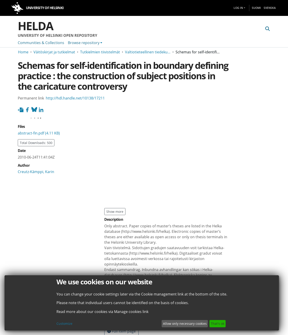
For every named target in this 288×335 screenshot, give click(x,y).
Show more (114, 211)
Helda (35, 26)
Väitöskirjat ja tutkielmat (54, 52)
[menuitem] (85, 42)
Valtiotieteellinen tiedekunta (148, 52)
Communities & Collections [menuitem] (41, 42)
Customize (64, 323)
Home (23, 52)
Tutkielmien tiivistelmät (100, 52)
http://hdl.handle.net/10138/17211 (75, 98)
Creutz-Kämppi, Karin (36, 171)
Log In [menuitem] (238, 8)
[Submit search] (267, 29)
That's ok (217, 323)
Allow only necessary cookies (185, 323)
